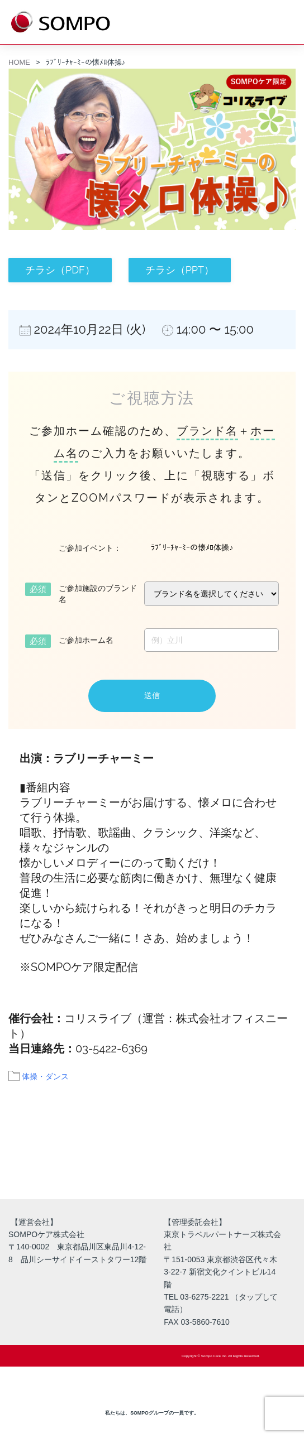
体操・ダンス (45, 1076)
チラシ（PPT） (179, 270)
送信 (152, 695)
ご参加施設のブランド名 (98, 594)
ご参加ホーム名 (86, 640)
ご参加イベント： (90, 548)
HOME (19, 62)
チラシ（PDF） (60, 270)
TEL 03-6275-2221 (196, 1296)
